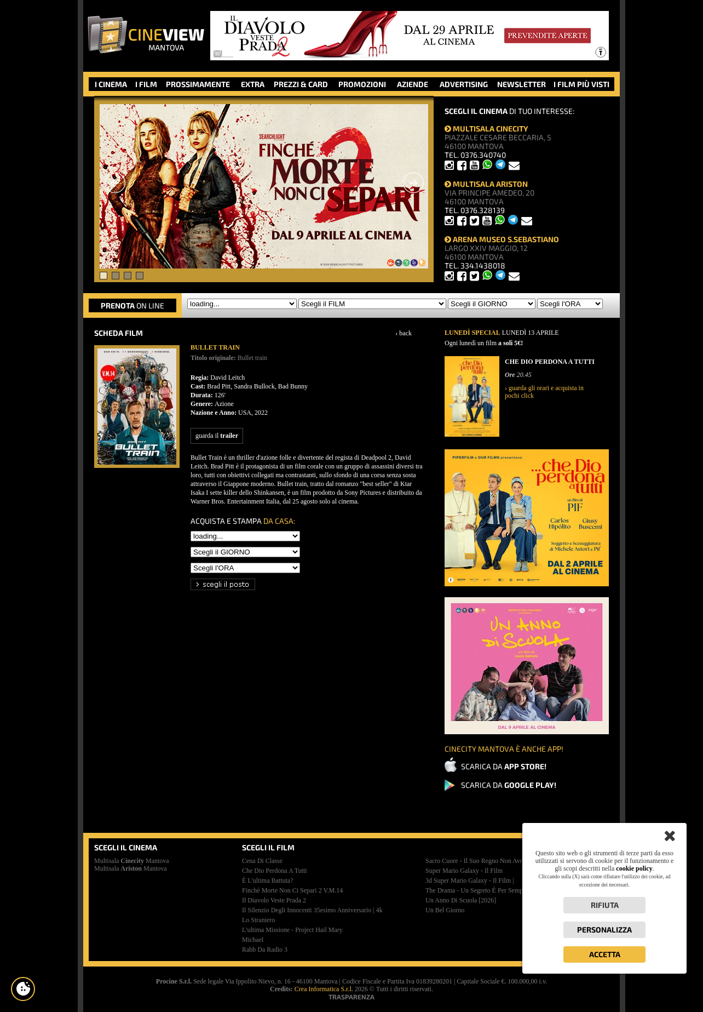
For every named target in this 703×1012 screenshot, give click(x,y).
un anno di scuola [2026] (460, 900)
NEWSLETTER (521, 84)
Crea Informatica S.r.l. (324, 989)
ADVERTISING (464, 84)
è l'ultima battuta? (267, 880)
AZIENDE (412, 84)
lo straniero (258, 920)
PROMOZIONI (362, 84)
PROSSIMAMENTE (198, 84)
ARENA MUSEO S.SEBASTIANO (502, 239)
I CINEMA (111, 84)
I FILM (146, 84)
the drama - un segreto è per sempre (476, 890)
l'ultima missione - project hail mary (292, 930)
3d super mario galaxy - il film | (469, 880)
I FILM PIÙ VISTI (581, 84)
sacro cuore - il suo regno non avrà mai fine (488, 861)
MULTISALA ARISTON (486, 183)
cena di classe (262, 861)
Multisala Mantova (131, 861)
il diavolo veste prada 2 (274, 900)
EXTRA (252, 84)
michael (252, 940)
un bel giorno (444, 910)
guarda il (216, 435)
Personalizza (604, 929)
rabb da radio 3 (264, 949)
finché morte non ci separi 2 (292, 890)
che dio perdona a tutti (274, 870)
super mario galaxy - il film (464, 870)
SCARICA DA (503, 766)
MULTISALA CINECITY (486, 128)
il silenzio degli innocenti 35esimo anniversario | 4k (312, 910)
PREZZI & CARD (301, 84)
